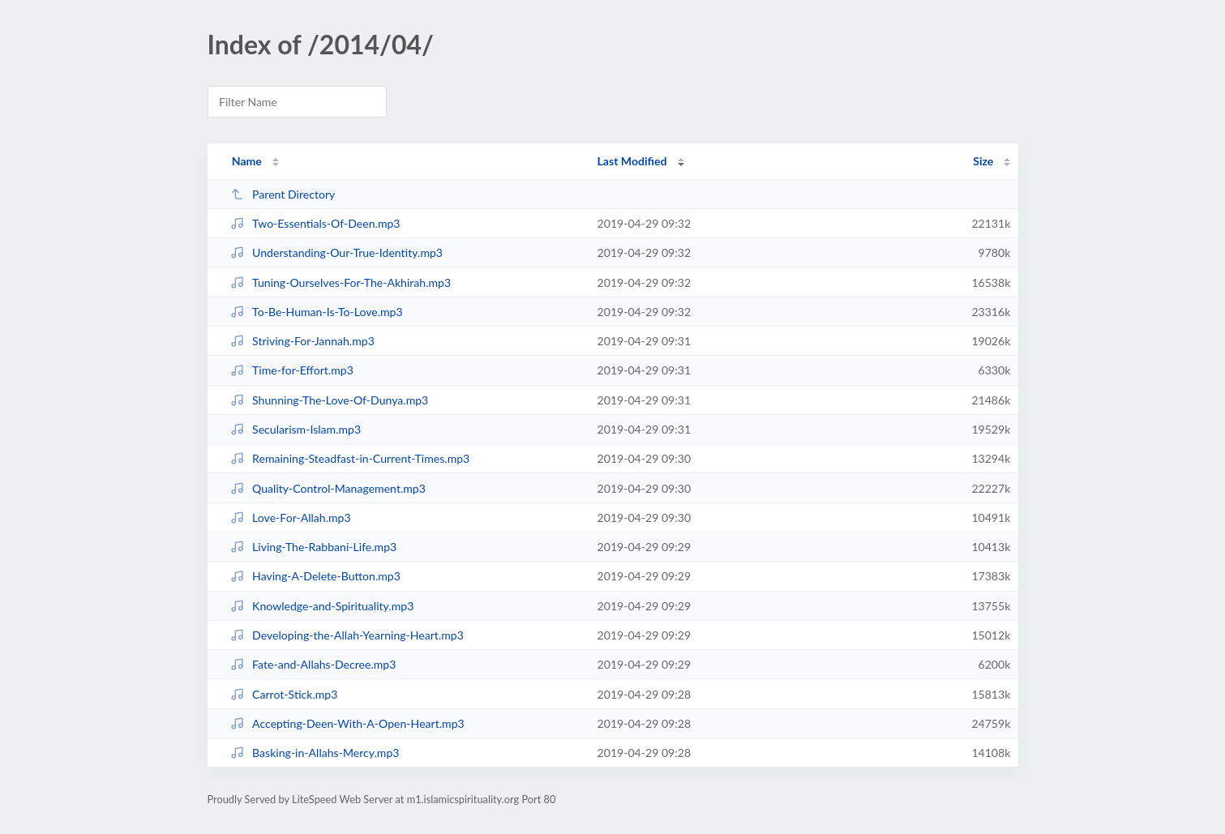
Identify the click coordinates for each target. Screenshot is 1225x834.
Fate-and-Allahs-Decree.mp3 (313, 664)
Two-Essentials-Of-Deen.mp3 (315, 223)
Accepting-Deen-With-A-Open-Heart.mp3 (347, 723)
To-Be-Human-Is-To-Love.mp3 (316, 312)
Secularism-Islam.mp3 (295, 429)
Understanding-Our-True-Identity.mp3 (336, 252)
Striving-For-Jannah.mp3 (302, 341)
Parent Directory (283, 194)
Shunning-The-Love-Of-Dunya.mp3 (329, 400)
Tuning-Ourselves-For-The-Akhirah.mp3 (341, 282)
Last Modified (632, 161)
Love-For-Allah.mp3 (290, 517)
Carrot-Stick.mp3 (284, 694)
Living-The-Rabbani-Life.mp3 (313, 547)
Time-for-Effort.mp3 (291, 370)
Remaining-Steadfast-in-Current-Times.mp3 (350, 458)
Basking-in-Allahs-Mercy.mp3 (315, 752)
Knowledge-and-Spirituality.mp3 (322, 606)
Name (247, 161)
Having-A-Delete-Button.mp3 (315, 576)
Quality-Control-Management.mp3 (328, 488)
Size (983, 161)
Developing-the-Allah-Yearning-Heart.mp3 (347, 635)
